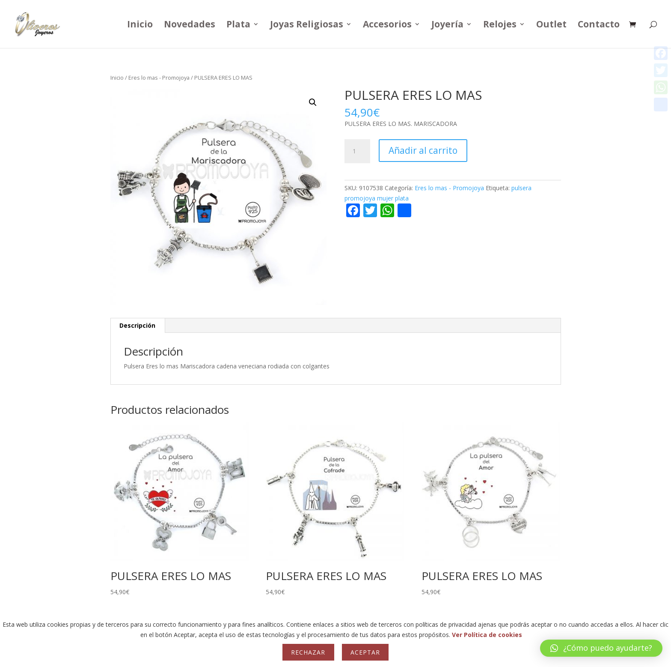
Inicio (140, 25)
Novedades (189, 25)
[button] (313, 102)
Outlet (551, 25)
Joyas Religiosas (306, 25)
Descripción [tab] (137, 325)
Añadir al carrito (423, 150)
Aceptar (365, 652)
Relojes (500, 25)
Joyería (447, 25)
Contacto (599, 25)
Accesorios (387, 25)
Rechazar (308, 652)
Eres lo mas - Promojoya (159, 77)
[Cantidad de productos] (357, 151)
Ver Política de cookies (487, 635)
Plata (238, 25)
